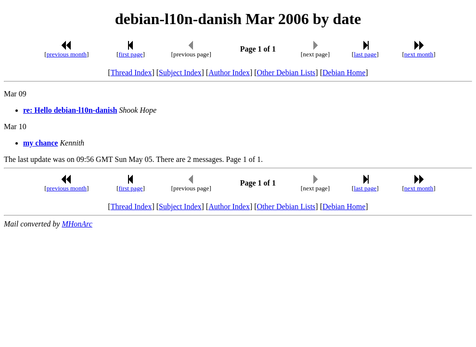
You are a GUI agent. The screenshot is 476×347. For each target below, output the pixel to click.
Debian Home (343, 72)
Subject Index (180, 72)
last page (365, 54)
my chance (40, 143)
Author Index (229, 72)
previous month (67, 54)
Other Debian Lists (286, 72)
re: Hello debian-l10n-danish (70, 110)
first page (131, 54)
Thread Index (131, 72)
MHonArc (77, 224)
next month (418, 54)
